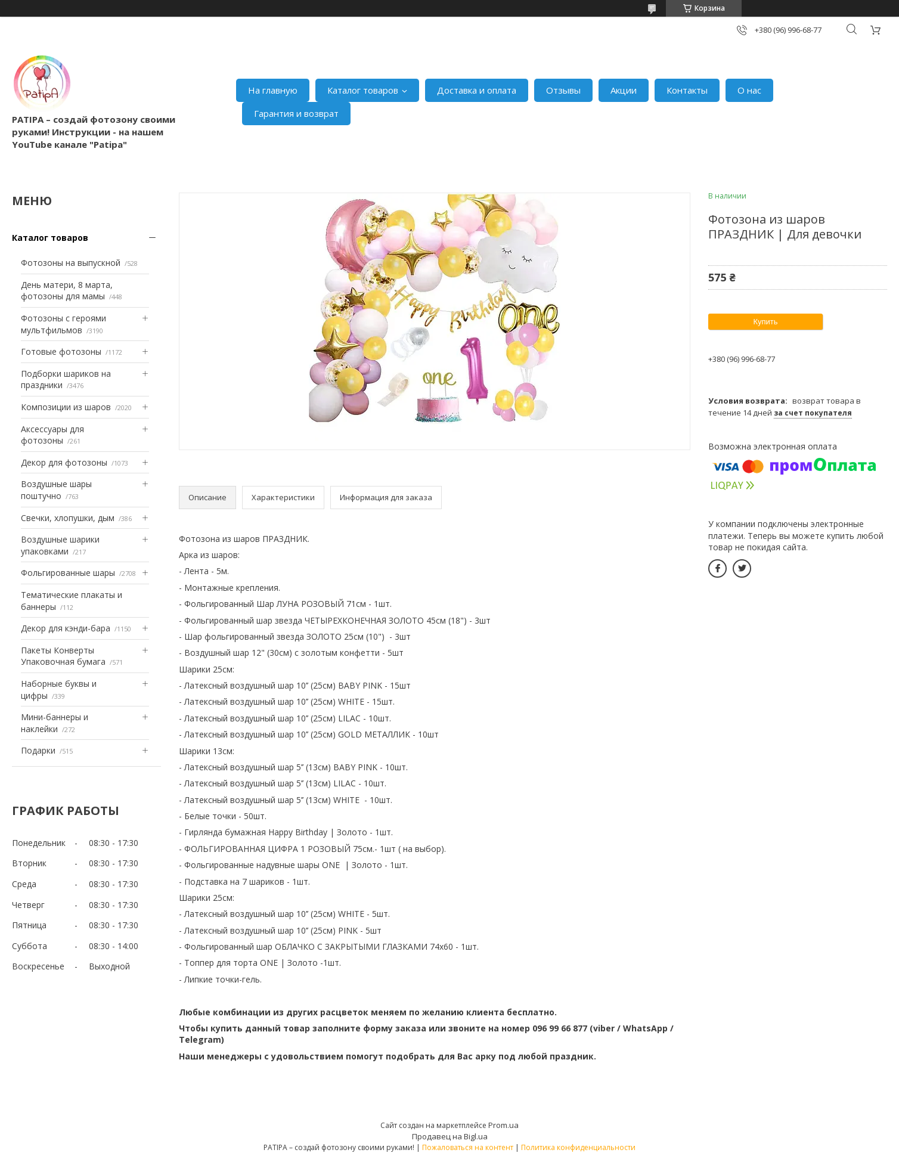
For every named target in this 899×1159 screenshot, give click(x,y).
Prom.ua (503, 1125)
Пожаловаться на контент (467, 1147)
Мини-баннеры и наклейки (54, 723)
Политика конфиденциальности (578, 1147)
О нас (749, 90)
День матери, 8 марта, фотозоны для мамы (67, 290)
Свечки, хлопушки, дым (67, 517)
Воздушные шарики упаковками (60, 545)
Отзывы (563, 90)
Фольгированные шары (68, 572)
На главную (272, 90)
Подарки (38, 750)
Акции (623, 90)
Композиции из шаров (66, 407)
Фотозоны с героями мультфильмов (63, 324)
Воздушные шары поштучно (56, 489)
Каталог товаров (362, 90)
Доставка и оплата (476, 90)
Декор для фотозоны (64, 462)
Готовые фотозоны (61, 351)
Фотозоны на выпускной (70, 262)
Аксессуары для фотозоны (52, 435)
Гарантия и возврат (296, 113)
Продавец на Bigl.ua (450, 1136)
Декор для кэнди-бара (65, 628)
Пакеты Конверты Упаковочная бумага (63, 656)
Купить (765, 321)
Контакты (687, 90)
